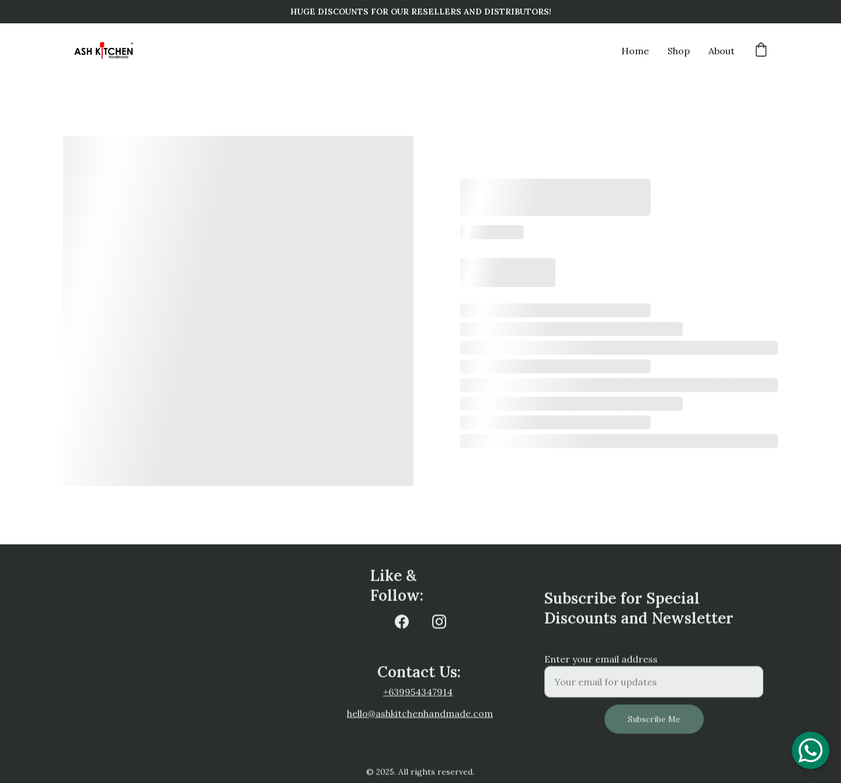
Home (635, 51)
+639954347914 (418, 692)
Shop (679, 51)
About (721, 51)
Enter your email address (601, 664)
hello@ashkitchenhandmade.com (420, 714)
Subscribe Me (654, 724)
